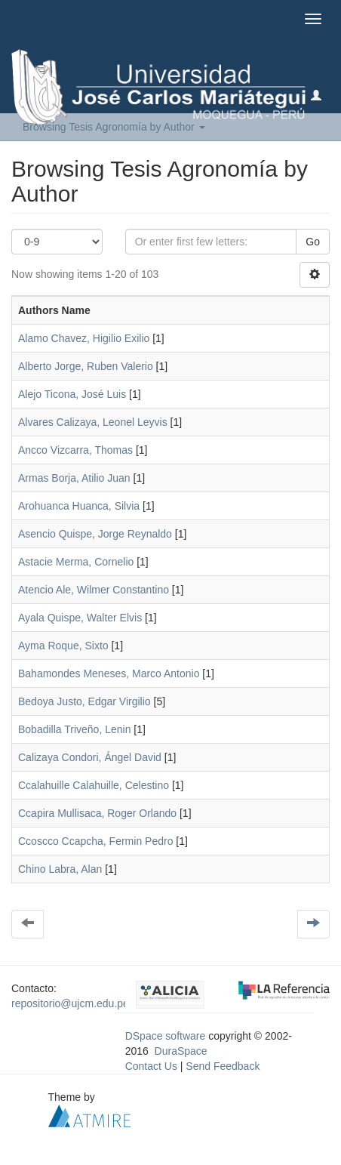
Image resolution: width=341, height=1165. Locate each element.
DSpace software (165, 1036)
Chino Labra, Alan (60, 869)
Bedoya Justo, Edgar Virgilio (84, 701)
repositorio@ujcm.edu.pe (70, 1003)
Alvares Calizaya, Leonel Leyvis (92, 422)
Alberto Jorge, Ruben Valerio (85, 366)
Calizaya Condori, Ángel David (89, 757)
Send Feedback (223, 1066)
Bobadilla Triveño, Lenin (74, 729)
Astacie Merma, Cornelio (76, 562)
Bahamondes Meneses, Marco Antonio (108, 673)
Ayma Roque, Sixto (63, 646)
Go (313, 242)
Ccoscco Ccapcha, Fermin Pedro (95, 841)
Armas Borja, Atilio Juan (74, 478)
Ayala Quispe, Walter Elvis (80, 618)
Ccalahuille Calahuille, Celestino (93, 785)
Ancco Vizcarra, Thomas (75, 450)
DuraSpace (181, 1051)
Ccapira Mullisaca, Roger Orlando (97, 813)
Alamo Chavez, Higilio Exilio (83, 338)
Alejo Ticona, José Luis (72, 394)
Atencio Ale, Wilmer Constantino (93, 590)
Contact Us (151, 1066)
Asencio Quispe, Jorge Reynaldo (95, 534)
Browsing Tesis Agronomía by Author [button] (114, 127)
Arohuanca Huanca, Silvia (79, 506)
